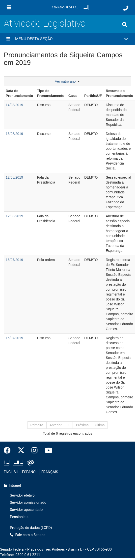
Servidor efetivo (22, 495)
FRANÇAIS (49, 472)
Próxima (82, 425)
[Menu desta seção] (8, 39)
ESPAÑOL (29, 472)
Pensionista (19, 517)
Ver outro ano (67, 81)
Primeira (36, 425)
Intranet (12, 486)
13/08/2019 (14, 134)
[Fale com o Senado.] (126, 8)
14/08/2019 (14, 105)
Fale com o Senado (28, 535)
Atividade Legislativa (45, 23)
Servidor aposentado (26, 510)
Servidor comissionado (28, 503)
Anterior (56, 425)
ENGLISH (11, 472)
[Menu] (8, 7)
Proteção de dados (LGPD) (31, 528)
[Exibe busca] (124, 24)
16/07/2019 (14, 260)
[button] (67, 39)
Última (100, 425)
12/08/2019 (14, 177)
